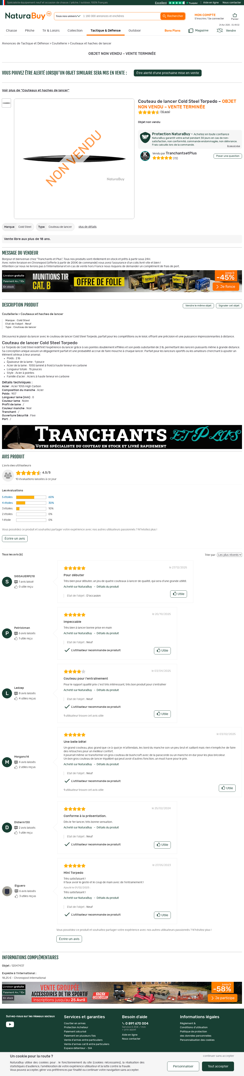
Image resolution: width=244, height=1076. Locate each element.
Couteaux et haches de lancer (90, 43)
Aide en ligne (211, 2)
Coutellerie (59, 43)
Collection (75, 30)
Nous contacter (232, 2)
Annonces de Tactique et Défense (25, 43)
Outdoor (135, 30)
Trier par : (211, 555)
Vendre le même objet (198, 305)
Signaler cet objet (229, 305)
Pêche (29, 30)
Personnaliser (183, 1066)
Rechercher (172, 16)
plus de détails (88, 226)
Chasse (11, 30)
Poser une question (227, 156)
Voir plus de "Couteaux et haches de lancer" (35, 90)
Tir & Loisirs (51, 30)
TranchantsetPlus (174, 153)
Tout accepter (218, 1066)
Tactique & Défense (106, 30)
